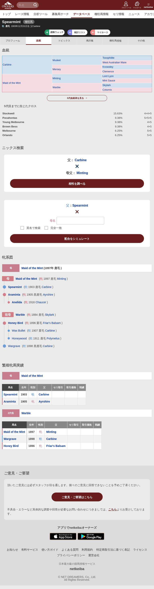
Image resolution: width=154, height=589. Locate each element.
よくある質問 (70, 549)
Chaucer (40, 302)
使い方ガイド (50, 549)
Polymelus (53, 338)
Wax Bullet (18, 330)
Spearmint (80, 205)
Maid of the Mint (12, 83)
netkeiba (77, 569)
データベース (81, 14)
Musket (57, 60)
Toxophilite (108, 57)
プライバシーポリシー (71, 555)
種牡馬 (115, 40)
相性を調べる (77, 183)
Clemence (108, 71)
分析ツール (40, 14)
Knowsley (107, 67)
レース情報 (22, 14)
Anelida (17, 302)
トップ (6, 14)
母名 (52, 220)
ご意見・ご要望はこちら (77, 497)
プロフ (13, 40)
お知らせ (12, 549)
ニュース (134, 14)
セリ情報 (118, 14)
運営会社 (93, 555)
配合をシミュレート (77, 238)
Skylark (106, 85)
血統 (38, 40)
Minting (57, 78)
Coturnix (107, 89)
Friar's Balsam (52, 323)
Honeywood (19, 338)
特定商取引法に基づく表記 (113, 549)
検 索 (36, 5)
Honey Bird (15, 323)
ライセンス (140, 549)
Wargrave (14, 346)
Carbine (7, 64)
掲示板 (89, 40)
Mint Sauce (108, 80)
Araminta (14, 294)
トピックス (64, 40)
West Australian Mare (114, 62)
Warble (56, 87)
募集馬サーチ (60, 14)
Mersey (57, 69)
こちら (112, 509)
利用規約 (87, 549)
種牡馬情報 (101, 14)
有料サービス (29, 549)
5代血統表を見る (75, 98)
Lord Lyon (108, 76)
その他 (141, 40)
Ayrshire (48, 294)
